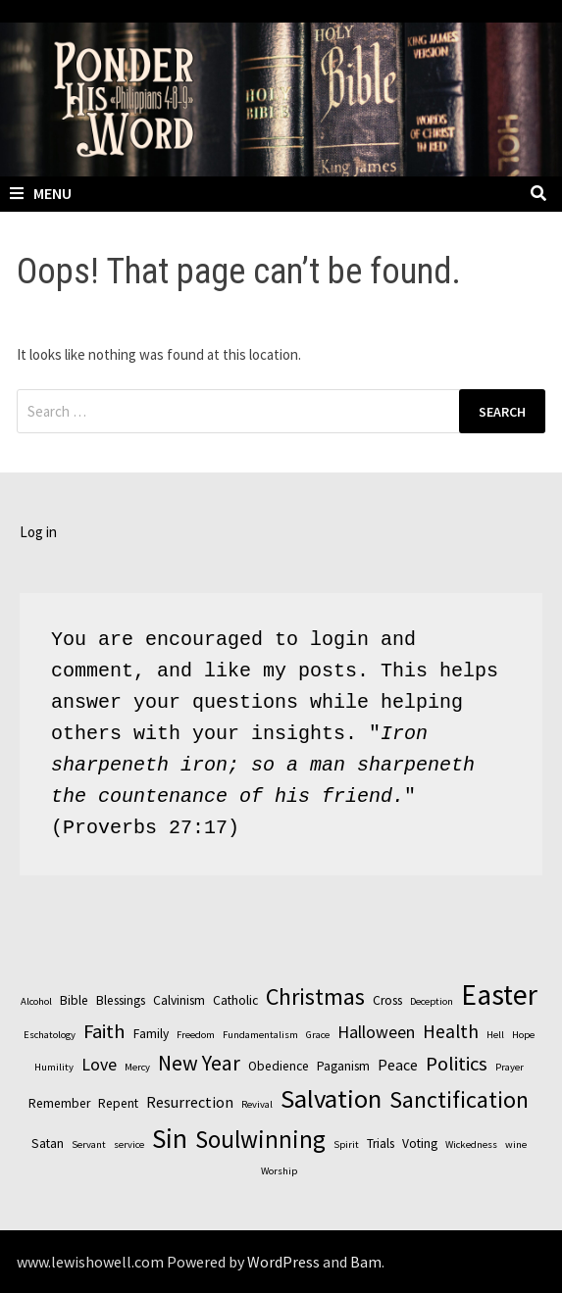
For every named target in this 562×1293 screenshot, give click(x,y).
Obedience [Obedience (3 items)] (278, 1066)
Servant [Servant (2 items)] (89, 1144)
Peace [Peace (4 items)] (398, 1064)
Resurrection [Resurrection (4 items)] (189, 1102)
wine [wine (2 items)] (516, 1144)
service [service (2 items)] (129, 1144)
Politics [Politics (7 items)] (456, 1063)
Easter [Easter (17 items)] (499, 994)
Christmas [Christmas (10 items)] (315, 996)
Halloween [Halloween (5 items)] (376, 1031)
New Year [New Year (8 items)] (199, 1062)
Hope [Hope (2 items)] (523, 1034)
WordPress (283, 1261)
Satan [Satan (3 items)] (47, 1143)
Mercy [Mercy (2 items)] (137, 1067)
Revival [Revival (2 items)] (257, 1104)
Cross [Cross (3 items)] (387, 1000)
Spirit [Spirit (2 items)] (346, 1144)
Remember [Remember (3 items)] (59, 1103)
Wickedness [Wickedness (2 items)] (471, 1144)
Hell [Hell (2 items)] (495, 1034)
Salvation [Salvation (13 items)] (331, 1098)
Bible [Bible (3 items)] (74, 1000)
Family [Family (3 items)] (151, 1033)
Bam (366, 1261)
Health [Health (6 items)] (451, 1031)
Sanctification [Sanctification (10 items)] (459, 1099)
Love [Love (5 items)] (99, 1064)
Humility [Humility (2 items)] (54, 1067)
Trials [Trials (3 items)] (380, 1143)
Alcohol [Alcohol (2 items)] (36, 1001)
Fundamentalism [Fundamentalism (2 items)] (260, 1034)
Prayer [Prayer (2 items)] (509, 1067)
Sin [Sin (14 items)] (169, 1138)
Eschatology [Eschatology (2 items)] (50, 1034)
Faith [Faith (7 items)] (104, 1031)
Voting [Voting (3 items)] (419, 1143)
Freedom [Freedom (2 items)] (196, 1034)
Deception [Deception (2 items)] (431, 1001)
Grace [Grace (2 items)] (318, 1034)
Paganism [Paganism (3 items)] (343, 1066)
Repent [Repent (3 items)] (118, 1103)
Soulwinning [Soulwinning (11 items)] (260, 1139)
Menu (41, 193)
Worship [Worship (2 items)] (279, 1171)
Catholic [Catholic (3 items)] (235, 1000)
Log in (38, 531)
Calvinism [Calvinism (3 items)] (179, 1000)
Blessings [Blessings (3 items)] (120, 1000)
